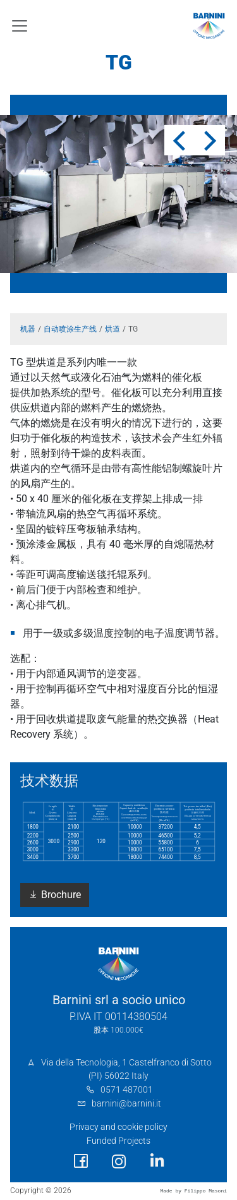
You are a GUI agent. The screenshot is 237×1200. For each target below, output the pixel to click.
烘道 (112, 329)
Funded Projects (118, 1141)
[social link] (81, 1161)
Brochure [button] (54, 895)
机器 (27, 329)
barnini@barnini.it (126, 1103)
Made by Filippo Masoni (193, 1190)
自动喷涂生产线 (70, 329)
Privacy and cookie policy (118, 1127)
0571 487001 (126, 1089)
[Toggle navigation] (19, 25)
